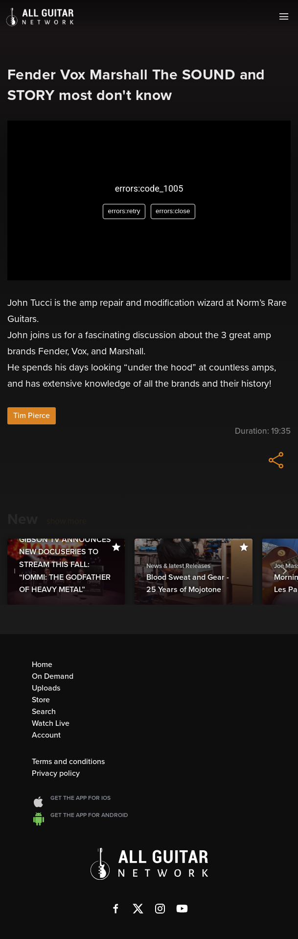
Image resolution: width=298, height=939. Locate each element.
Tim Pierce (31, 415)
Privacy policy (56, 773)
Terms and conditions (68, 761)
